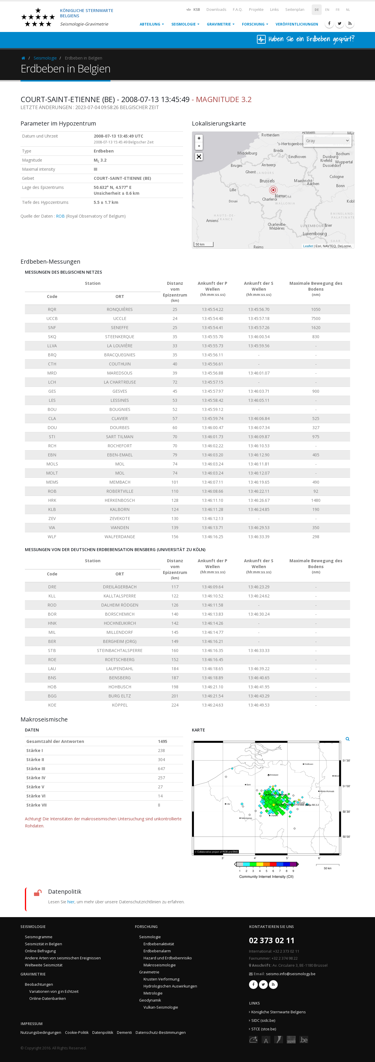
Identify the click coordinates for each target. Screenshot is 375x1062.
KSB (193, 9)
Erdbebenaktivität (159, 943)
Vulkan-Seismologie (161, 1007)
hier (70, 902)
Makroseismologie (160, 965)
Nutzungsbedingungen (41, 1032)
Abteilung (150, 24)
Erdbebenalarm (157, 950)
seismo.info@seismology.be (291, 973)
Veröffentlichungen (297, 24)
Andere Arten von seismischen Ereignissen (63, 958)
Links (274, 9)
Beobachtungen (39, 984)
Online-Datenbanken (47, 998)
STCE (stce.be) (263, 1029)
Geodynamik (150, 1000)
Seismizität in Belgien (43, 943)
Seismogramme (38, 936)
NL (348, 10)
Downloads (216, 9)
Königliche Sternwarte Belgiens (278, 1012)
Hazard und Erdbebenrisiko (168, 958)
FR (338, 10)
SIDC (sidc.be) (263, 1020)
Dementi (124, 1032)
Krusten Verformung (161, 979)
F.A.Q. (238, 9)
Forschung (253, 24)
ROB (60, 216)
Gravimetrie (219, 24)
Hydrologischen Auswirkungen (170, 986)
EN (327, 10)
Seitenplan (294, 9)
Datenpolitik (102, 1032)
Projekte (256, 9)
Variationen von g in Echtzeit (54, 991)
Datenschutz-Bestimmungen (161, 1032)
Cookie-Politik (76, 1032)
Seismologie (183, 24)
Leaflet (308, 246)
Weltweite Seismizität (43, 965)
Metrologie (153, 993)
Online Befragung (40, 950)
